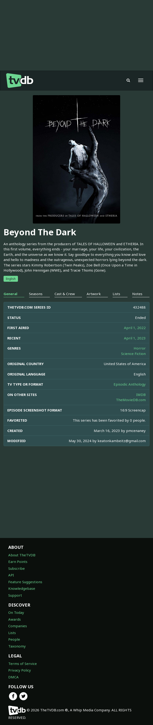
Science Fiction (133, 353)
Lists (12, 632)
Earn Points (17, 561)
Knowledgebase (21, 588)
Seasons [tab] (35, 293)
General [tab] (10, 293)
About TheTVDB (21, 555)
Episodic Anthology (130, 384)
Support (15, 595)
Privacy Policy (19, 670)
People (14, 639)
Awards (14, 619)
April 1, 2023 (135, 338)
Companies (17, 625)
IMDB (141, 394)
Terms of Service (22, 663)
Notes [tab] (137, 293)
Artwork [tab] (94, 293)
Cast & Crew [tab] (65, 293)
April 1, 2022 (135, 327)
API (11, 575)
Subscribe (16, 568)
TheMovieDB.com (131, 399)
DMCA (13, 677)
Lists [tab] (116, 293)
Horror (140, 348)
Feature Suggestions (25, 581)
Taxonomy (17, 646)
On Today (16, 612)
